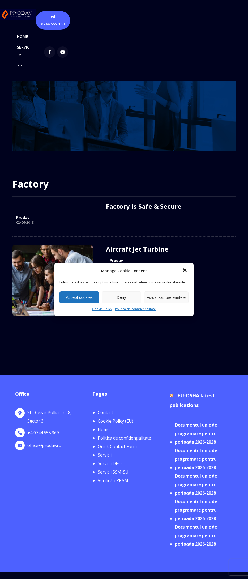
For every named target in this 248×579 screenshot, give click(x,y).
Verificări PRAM (113, 434)
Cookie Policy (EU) (115, 375)
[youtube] (188, 17)
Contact (105, 366)
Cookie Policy (102, 309)
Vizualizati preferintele (166, 297)
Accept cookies (79, 297)
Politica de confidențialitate (135, 309)
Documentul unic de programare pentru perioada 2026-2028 (196, 387)
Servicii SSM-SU (113, 426)
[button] (185, 270)
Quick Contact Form (117, 400)
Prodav (22, 172)
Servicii (105, 409)
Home (104, 383)
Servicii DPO (110, 417)
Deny (121, 297)
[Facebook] (175, 17)
